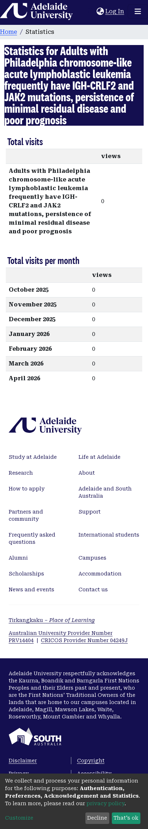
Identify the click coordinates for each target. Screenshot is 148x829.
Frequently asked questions (32, 538)
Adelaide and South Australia (105, 492)
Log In (115, 11)
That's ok (126, 818)
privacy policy (105, 803)
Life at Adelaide (99, 457)
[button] (100, 11)
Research (21, 473)
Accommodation (100, 574)
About (87, 473)
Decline (97, 818)
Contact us (93, 589)
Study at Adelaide (33, 457)
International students (109, 535)
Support (90, 512)
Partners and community (26, 515)
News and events (31, 589)
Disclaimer (23, 760)
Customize (19, 818)
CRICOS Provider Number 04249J (84, 640)
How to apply (27, 489)
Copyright (91, 760)
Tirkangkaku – (52, 620)
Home (8, 31)
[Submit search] (91, 11)
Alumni (18, 558)
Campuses (92, 558)
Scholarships (26, 574)
